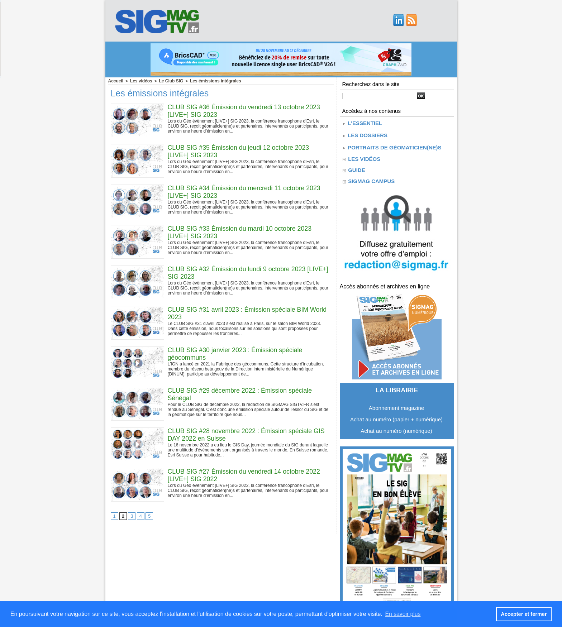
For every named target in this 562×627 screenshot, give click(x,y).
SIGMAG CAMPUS (371, 178)
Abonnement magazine (396, 405)
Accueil (115, 80)
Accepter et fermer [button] (524, 614)
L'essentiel (362, 122)
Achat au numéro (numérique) (396, 428)
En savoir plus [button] (403, 614)
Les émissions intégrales (208, 80)
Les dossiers (364, 133)
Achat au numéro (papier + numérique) (396, 416)
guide (356, 167)
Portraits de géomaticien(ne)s (391, 145)
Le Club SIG (167, 80)
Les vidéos (139, 80)
